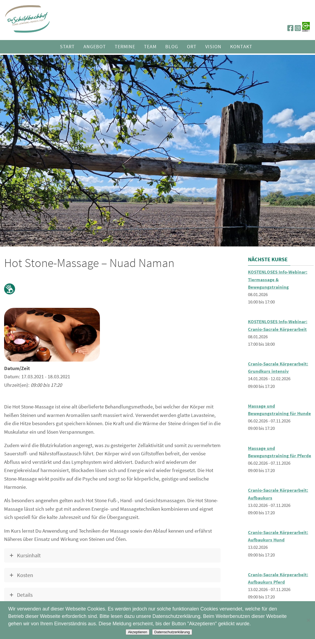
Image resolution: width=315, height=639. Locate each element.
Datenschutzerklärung (172, 632)
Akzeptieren (137, 632)
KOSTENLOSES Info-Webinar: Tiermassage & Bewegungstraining (277, 279)
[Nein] (308, 620)
